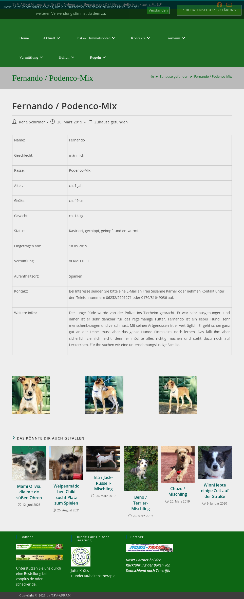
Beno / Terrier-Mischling (140, 502)
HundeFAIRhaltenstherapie (93, 575)
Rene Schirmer (32, 122)
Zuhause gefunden (111, 122)
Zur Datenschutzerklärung (209, 10)
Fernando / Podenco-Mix (213, 76)
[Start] (152, 76)
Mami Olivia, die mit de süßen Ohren (29, 491)
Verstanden (158, 10)
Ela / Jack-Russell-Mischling (103, 483)
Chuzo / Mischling (177, 491)
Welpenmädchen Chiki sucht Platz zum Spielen (66, 494)
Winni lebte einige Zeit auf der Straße (215, 490)
